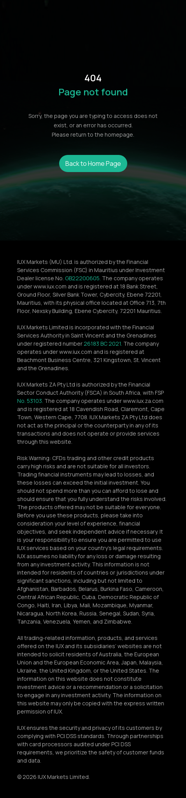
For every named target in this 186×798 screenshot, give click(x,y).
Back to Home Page (93, 163)
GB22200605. (83, 278)
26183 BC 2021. (103, 343)
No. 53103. (30, 400)
